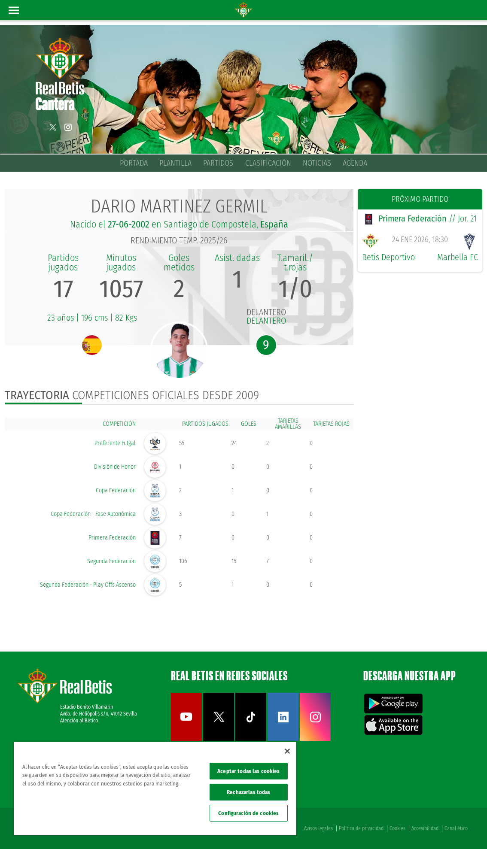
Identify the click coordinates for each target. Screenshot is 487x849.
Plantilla (175, 163)
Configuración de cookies (248, 813)
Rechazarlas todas (248, 792)
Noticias (317, 163)
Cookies (397, 828)
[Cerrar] (287, 751)
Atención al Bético (79, 721)
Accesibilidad (424, 828)
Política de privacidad (361, 828)
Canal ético (456, 828)
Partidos (218, 163)
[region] (155, 788)
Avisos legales (318, 828)
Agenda (355, 163)
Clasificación (268, 163)
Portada (134, 163)
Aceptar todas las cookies (248, 771)
